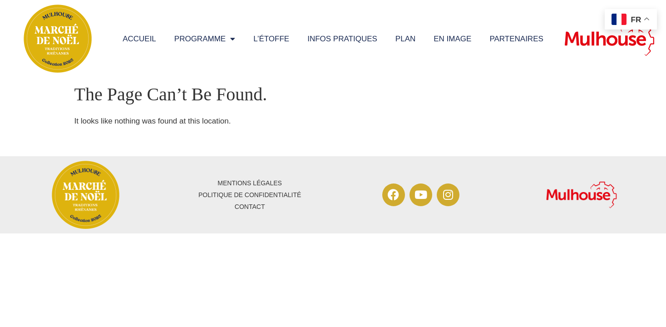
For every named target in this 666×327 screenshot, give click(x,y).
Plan (405, 39)
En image (452, 39)
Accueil (139, 39)
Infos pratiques (342, 39)
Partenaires (516, 39)
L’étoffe (271, 39)
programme (204, 38)
